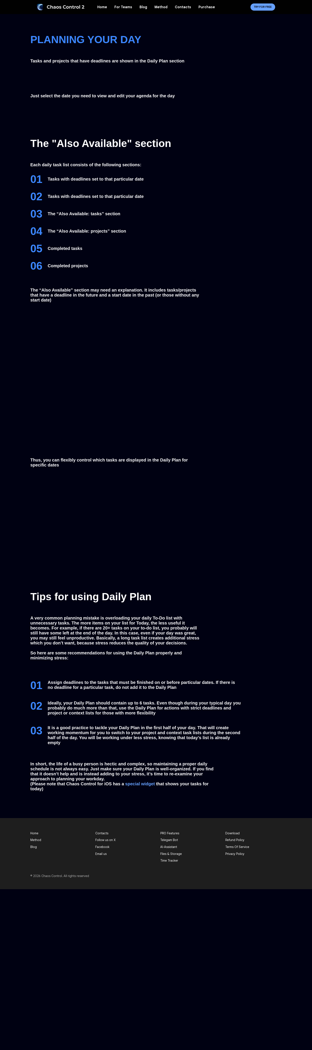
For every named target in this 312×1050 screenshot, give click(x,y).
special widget (140, 783)
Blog (143, 7)
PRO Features (169, 833)
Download (232, 833)
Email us (101, 854)
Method (160, 7)
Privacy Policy (234, 854)
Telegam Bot (169, 840)
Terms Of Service (237, 847)
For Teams (123, 7)
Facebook (102, 847)
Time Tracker (169, 860)
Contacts (183, 7)
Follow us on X (105, 840)
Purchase (206, 7)
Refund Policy (234, 840)
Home (102, 7)
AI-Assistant (168, 847)
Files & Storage (171, 854)
